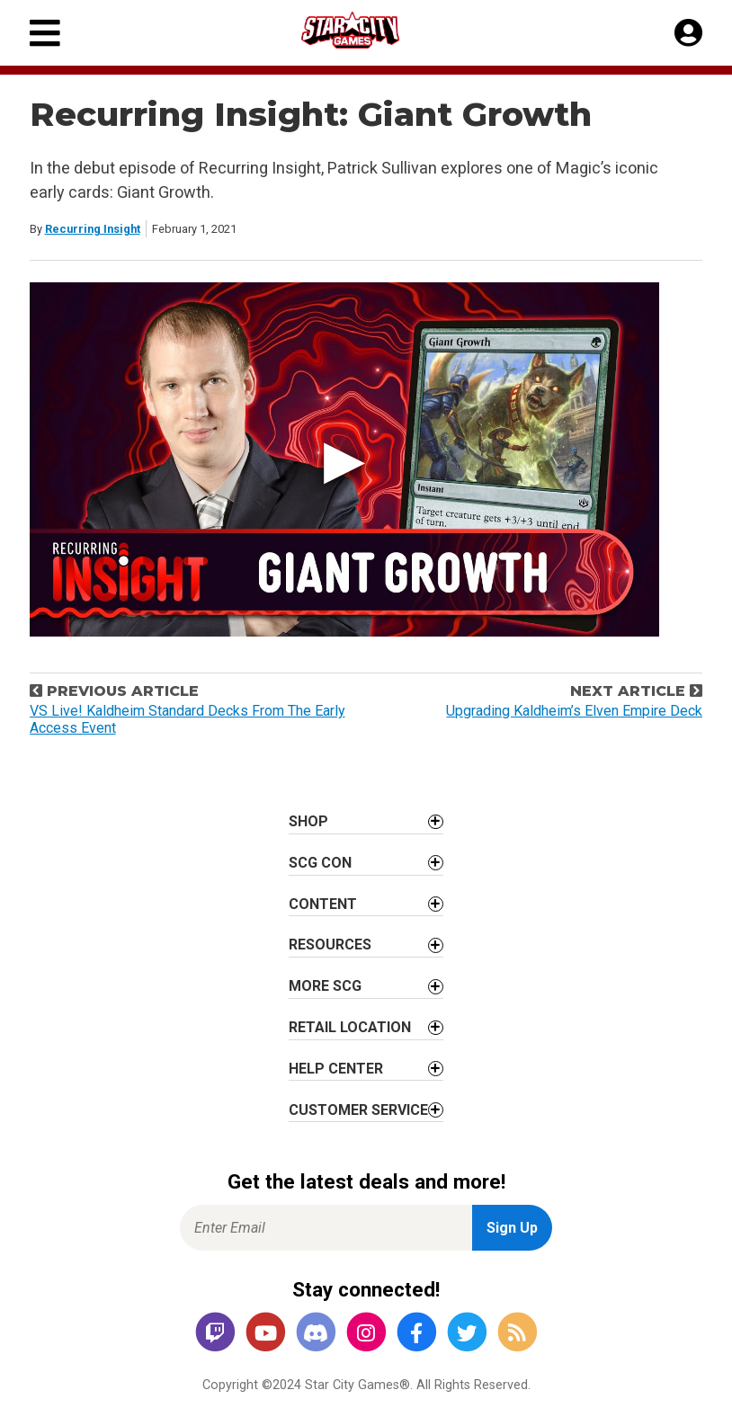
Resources (330, 944)
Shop (308, 821)
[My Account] (688, 33)
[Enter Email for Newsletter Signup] (326, 1228)
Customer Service (358, 1109)
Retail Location (350, 1027)
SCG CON (320, 862)
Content (323, 904)
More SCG (325, 985)
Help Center (336, 1068)
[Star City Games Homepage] (367, 30)
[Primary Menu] (45, 33)
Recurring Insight (92, 229)
